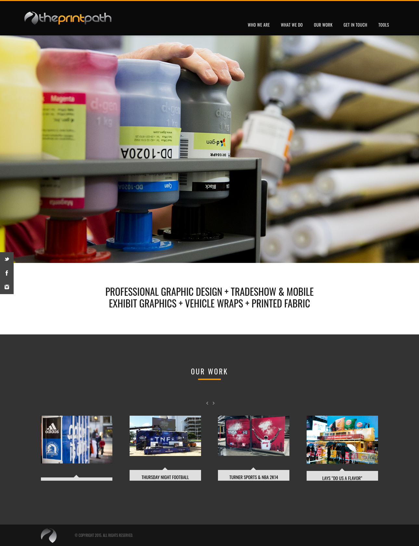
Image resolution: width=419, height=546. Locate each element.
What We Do (292, 24)
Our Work (323, 24)
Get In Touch (355, 24)
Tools (383, 24)
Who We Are (259, 24)
